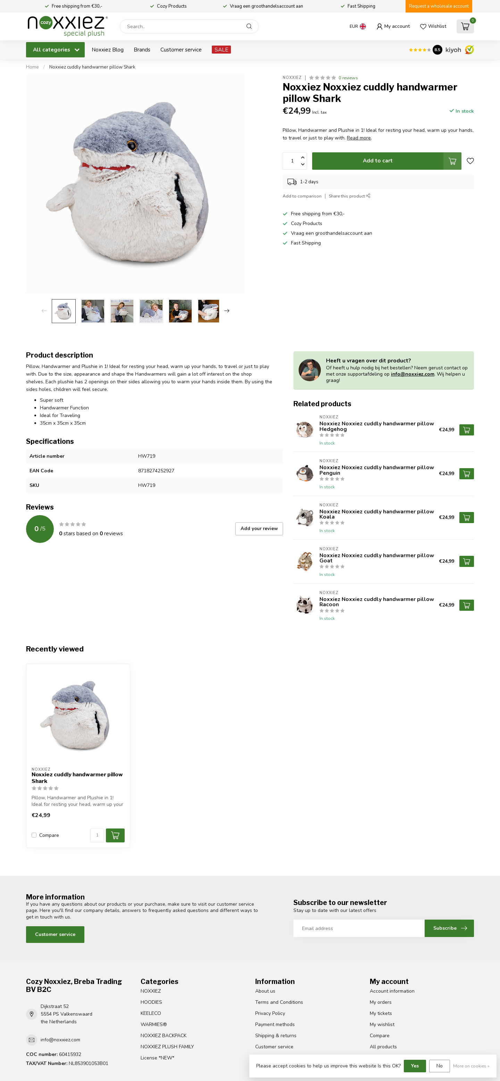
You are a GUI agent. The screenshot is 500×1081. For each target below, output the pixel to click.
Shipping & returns (276, 1035)
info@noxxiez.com (412, 374)
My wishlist (382, 1024)
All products (383, 1046)
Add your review (259, 529)
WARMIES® (154, 1024)
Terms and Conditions (279, 1002)
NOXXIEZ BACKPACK (163, 1035)
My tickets (381, 1013)
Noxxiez (292, 78)
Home (32, 67)
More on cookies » (471, 1066)
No (439, 1066)
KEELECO (151, 1013)
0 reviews (348, 78)
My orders (381, 1002)
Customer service (181, 49)
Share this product (349, 196)
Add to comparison (302, 196)
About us (265, 991)
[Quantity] (97, 835)
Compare (49, 835)
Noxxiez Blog (108, 49)
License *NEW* (157, 1058)
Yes (415, 1066)
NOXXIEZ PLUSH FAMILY (167, 1046)
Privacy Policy (270, 1013)
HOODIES (151, 1002)
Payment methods (275, 1024)
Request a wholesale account (439, 6)
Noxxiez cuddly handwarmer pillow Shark (92, 67)
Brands (142, 49)
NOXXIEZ (151, 991)
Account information (392, 991)
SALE (221, 49)
